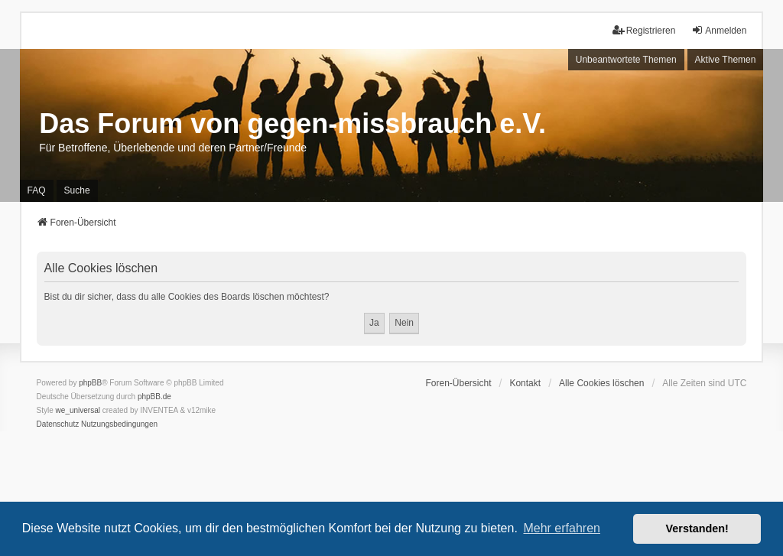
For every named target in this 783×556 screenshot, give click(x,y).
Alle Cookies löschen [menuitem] (601, 383)
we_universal (78, 410)
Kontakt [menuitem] (525, 383)
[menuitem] (58, 424)
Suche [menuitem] (77, 190)
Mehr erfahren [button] (561, 528)
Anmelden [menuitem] (718, 30)
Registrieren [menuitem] (644, 30)
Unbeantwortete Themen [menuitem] (626, 59)
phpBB (90, 383)
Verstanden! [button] (697, 528)
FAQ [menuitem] (37, 190)
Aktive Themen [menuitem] (725, 59)
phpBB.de (154, 396)
